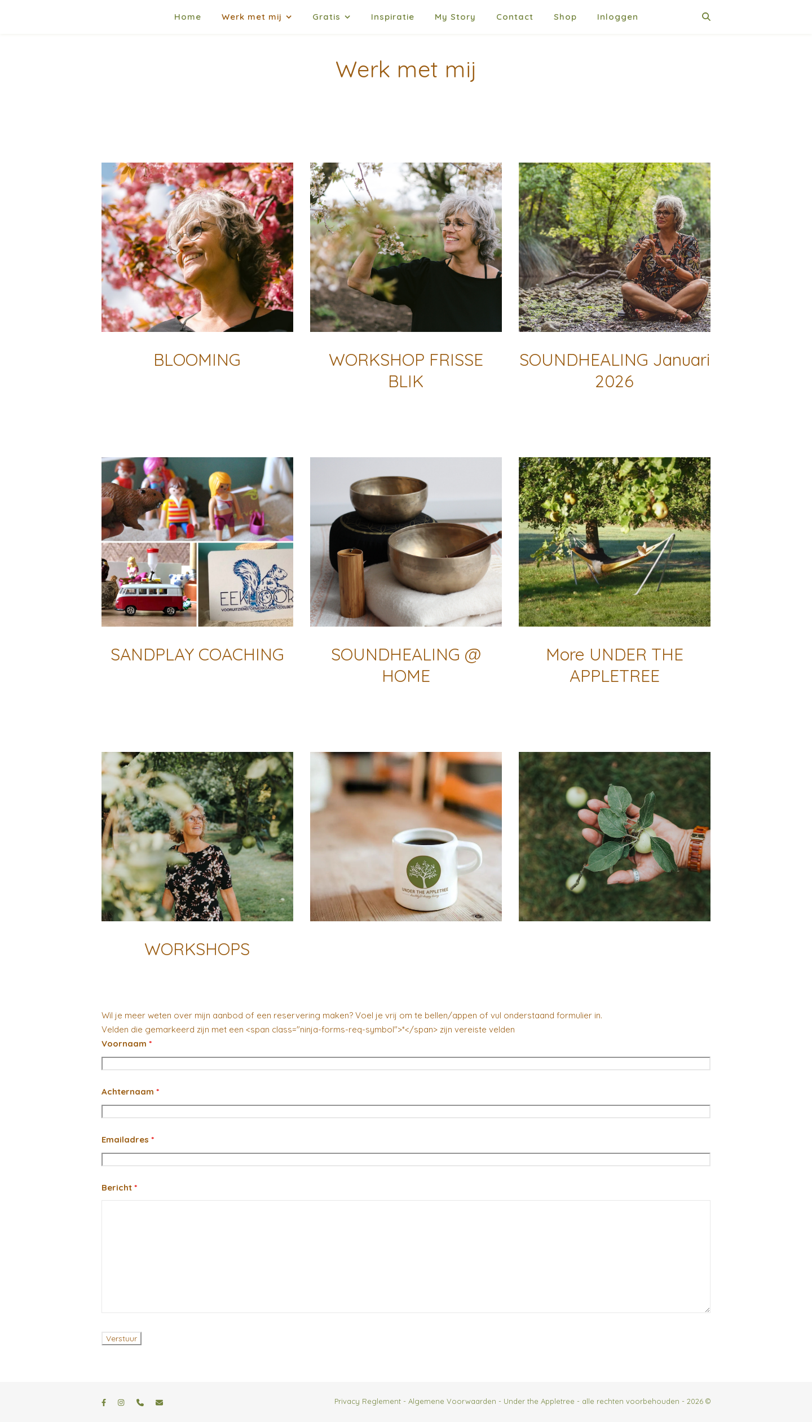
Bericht (119, 1187)
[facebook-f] (105, 1402)
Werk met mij (252, 16)
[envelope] (159, 1402)
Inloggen (617, 16)
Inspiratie (392, 16)
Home (187, 16)
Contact (514, 16)
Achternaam (130, 1091)
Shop (565, 16)
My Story (455, 16)
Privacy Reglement (367, 1401)
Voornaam (127, 1043)
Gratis (326, 16)
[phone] (141, 1402)
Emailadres (128, 1139)
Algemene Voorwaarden (452, 1401)
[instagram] (122, 1402)
